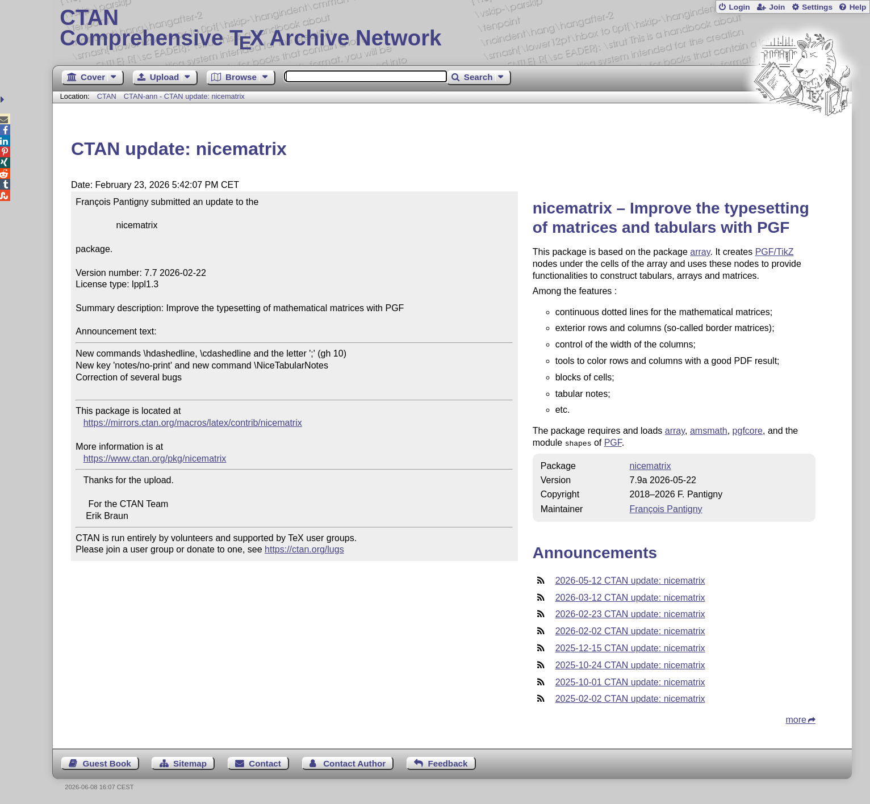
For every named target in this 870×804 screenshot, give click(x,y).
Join (777, 7)
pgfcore (748, 431)
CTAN (106, 96)
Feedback (447, 762)
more (795, 718)
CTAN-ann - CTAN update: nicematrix (184, 96)
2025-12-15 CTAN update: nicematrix (630, 647)
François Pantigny (666, 508)
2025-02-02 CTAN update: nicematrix (630, 697)
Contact (265, 762)
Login (739, 7)
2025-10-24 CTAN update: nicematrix (630, 664)
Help (858, 7)
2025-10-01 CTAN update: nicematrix (630, 681)
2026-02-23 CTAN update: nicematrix (630, 613)
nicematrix (650, 465)
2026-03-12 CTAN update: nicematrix (630, 596)
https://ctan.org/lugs (304, 549)
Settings (817, 7)
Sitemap (190, 762)
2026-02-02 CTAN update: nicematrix (630, 630)
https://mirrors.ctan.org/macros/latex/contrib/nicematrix (192, 423)
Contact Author (354, 762)
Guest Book (106, 762)
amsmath (708, 431)
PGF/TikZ (774, 252)
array (700, 252)
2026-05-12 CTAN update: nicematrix (630, 579)
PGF (613, 442)
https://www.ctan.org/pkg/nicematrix (155, 458)
